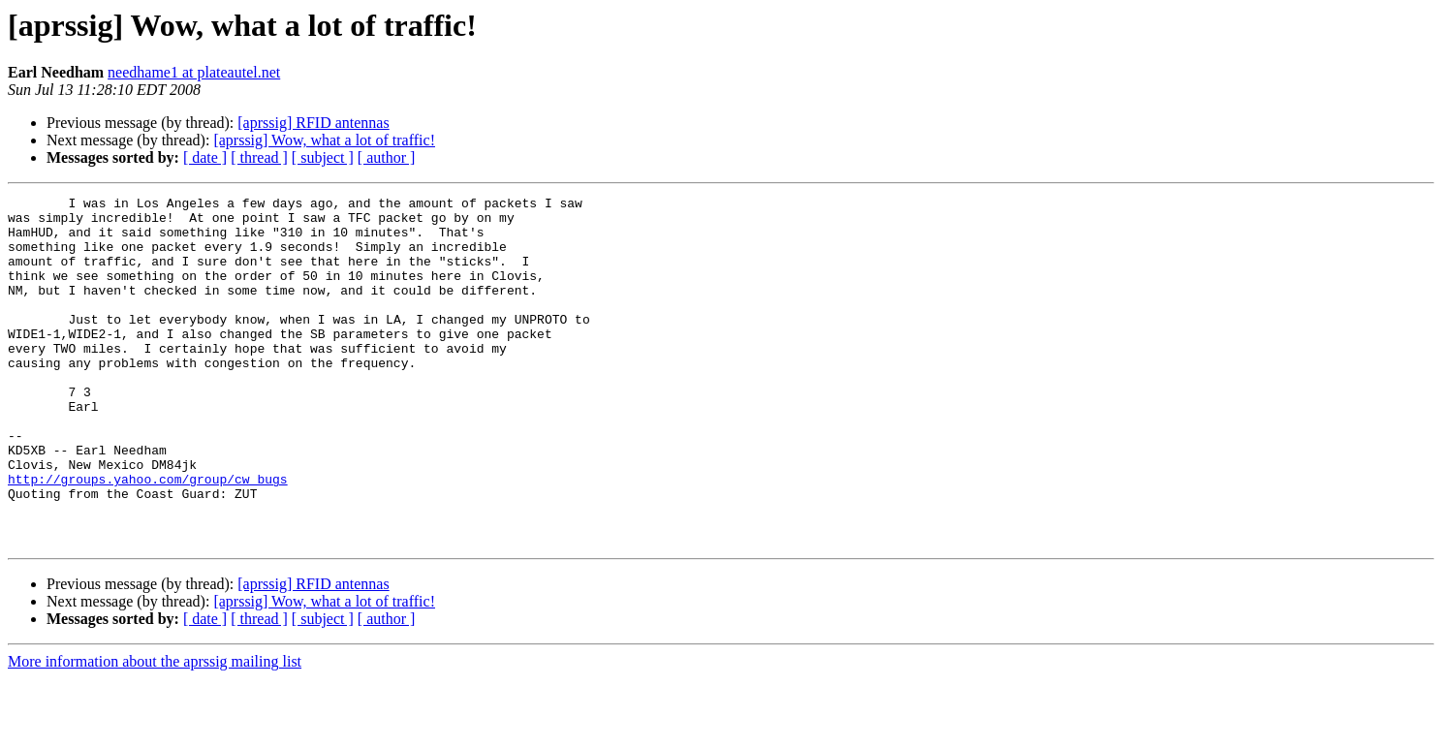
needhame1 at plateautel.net (194, 72)
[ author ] (387, 157)
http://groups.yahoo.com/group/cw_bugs (148, 536)
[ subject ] (323, 157)
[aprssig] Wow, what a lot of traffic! (324, 140)
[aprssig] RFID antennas (313, 122)
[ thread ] (259, 157)
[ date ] (205, 157)
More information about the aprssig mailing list (154, 731)
